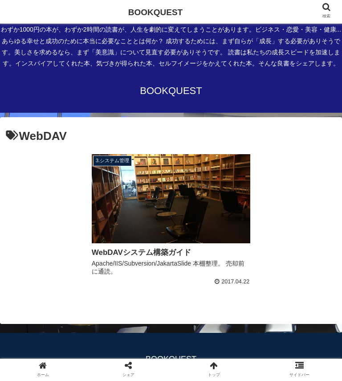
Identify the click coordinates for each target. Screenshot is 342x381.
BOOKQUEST (155, 12)
